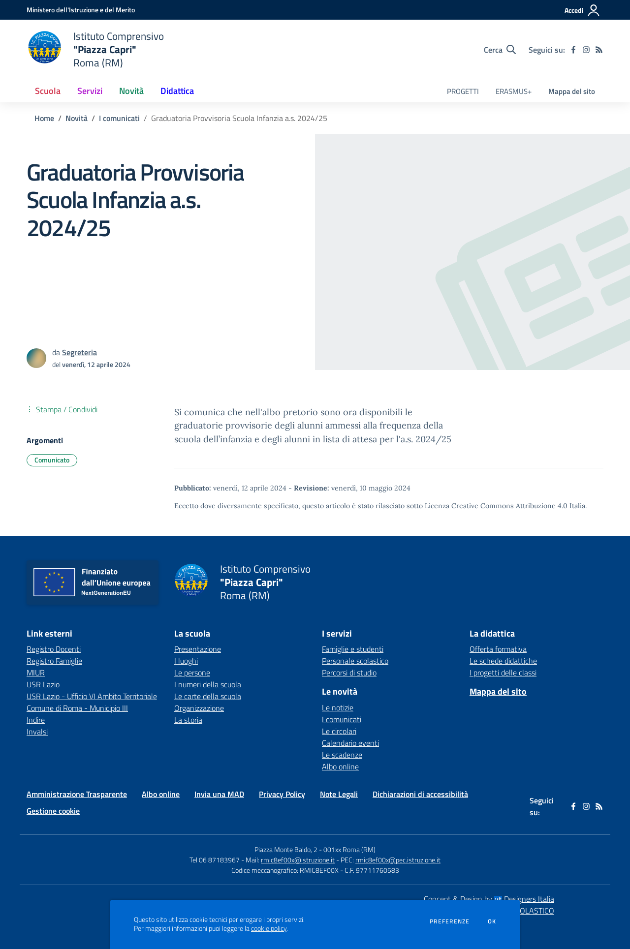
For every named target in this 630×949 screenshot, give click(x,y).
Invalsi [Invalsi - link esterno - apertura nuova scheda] (37, 731)
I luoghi (186, 661)
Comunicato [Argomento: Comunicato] (51, 460)
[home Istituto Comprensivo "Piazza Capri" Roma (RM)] (95, 49)
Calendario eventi (350, 743)
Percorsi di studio (349, 672)
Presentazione (197, 649)
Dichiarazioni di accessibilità (420, 794)
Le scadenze (342, 755)
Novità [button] (131, 90)
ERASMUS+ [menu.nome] (514, 91)
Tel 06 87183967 (215, 860)
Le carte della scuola (207, 696)
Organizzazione (199, 708)
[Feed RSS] (599, 49)
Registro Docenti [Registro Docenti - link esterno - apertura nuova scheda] (54, 649)
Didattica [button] (177, 90)
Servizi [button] (89, 90)
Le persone (192, 672)
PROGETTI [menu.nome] (463, 91)
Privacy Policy (282, 794)
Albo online (340, 766)
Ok (492, 921)
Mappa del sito (571, 91)
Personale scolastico (355, 661)
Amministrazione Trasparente (77, 794)
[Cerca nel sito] (500, 49)
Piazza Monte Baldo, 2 (285, 849)
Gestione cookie (53, 811)
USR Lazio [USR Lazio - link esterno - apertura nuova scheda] (43, 684)
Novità (76, 118)
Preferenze (450, 921)
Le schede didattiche (503, 661)
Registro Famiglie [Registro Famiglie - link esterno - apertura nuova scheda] (54, 661)
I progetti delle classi (503, 672)
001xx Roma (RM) (349, 849)
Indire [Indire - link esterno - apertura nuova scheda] (36, 720)
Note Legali (339, 794)
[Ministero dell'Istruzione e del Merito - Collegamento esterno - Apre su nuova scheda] (81, 9)
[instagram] (586, 49)
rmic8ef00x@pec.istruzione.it (398, 860)
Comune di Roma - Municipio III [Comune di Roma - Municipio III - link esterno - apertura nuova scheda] (77, 708)
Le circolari (339, 731)
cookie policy (268, 928)
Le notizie (337, 707)
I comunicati (119, 118)
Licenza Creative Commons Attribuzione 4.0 (496, 505)
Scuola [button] (48, 90)
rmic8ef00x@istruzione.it (298, 860)
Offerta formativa (498, 649)
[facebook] (573, 49)
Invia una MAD (219, 794)
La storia (188, 720)
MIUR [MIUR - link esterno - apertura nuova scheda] (36, 672)
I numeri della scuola (207, 684)
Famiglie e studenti (352, 649)
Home (44, 118)
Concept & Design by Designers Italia (489, 899)
